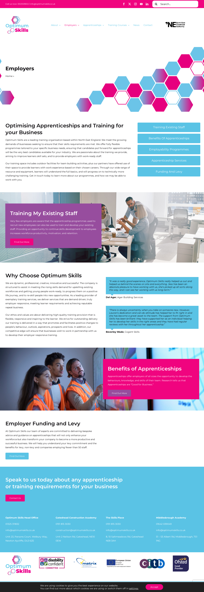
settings (133, 588)
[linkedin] (147, 4)
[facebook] (124, 4)
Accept (154, 587)
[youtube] (141, 4)
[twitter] (129, 4)
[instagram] (135, 4)
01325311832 (23, 4)
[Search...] (175, 4)
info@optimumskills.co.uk (42, 4)
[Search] (156, 4)
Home (8, 76)
